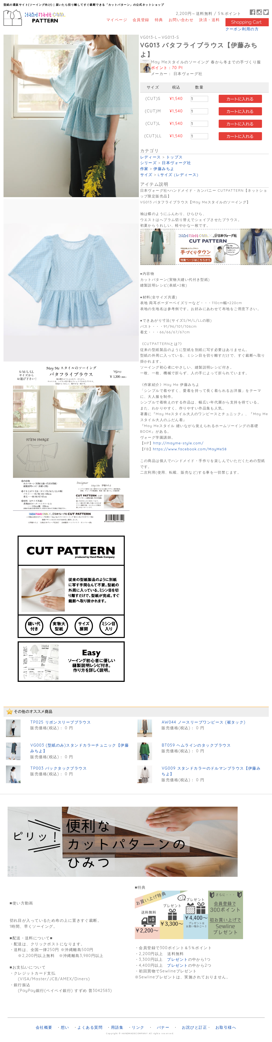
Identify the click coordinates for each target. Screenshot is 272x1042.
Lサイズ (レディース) (178, 174)
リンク (138, 1027)
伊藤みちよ (163, 168)
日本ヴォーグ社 (176, 162)
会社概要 (44, 1027)
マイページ (116, 19)
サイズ (146, 174)
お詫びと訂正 (194, 1027)
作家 (144, 168)
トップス (174, 157)
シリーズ (148, 162)
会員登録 (141, 19)
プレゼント (177, 959)
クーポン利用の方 (242, 29)
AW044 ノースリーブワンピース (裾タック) (203, 722)
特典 (159, 19)
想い (65, 1027)
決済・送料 (209, 19)
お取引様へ (225, 1027)
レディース (150, 157)
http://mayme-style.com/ (178, 443)
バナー (163, 1027)
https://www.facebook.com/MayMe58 (190, 449)
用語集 (117, 1027)
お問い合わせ (181, 19)
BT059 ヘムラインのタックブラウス (196, 745)
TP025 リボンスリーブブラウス (60, 722)
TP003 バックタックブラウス (58, 768)
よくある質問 (90, 1027)
